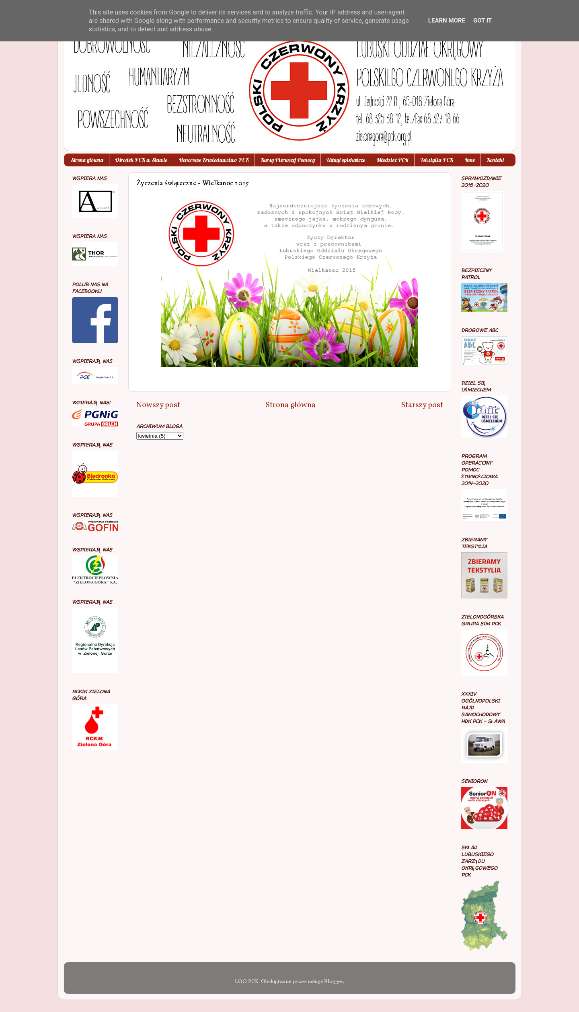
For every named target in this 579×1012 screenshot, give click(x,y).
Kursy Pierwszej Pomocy (288, 160)
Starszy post (422, 405)
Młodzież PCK (393, 160)
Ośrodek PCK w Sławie (141, 160)
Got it (482, 20)
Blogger (333, 981)
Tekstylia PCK (436, 160)
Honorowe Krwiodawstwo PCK (214, 160)
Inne (470, 160)
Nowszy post (158, 405)
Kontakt (495, 160)
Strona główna (87, 160)
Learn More (446, 20)
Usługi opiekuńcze (345, 160)
